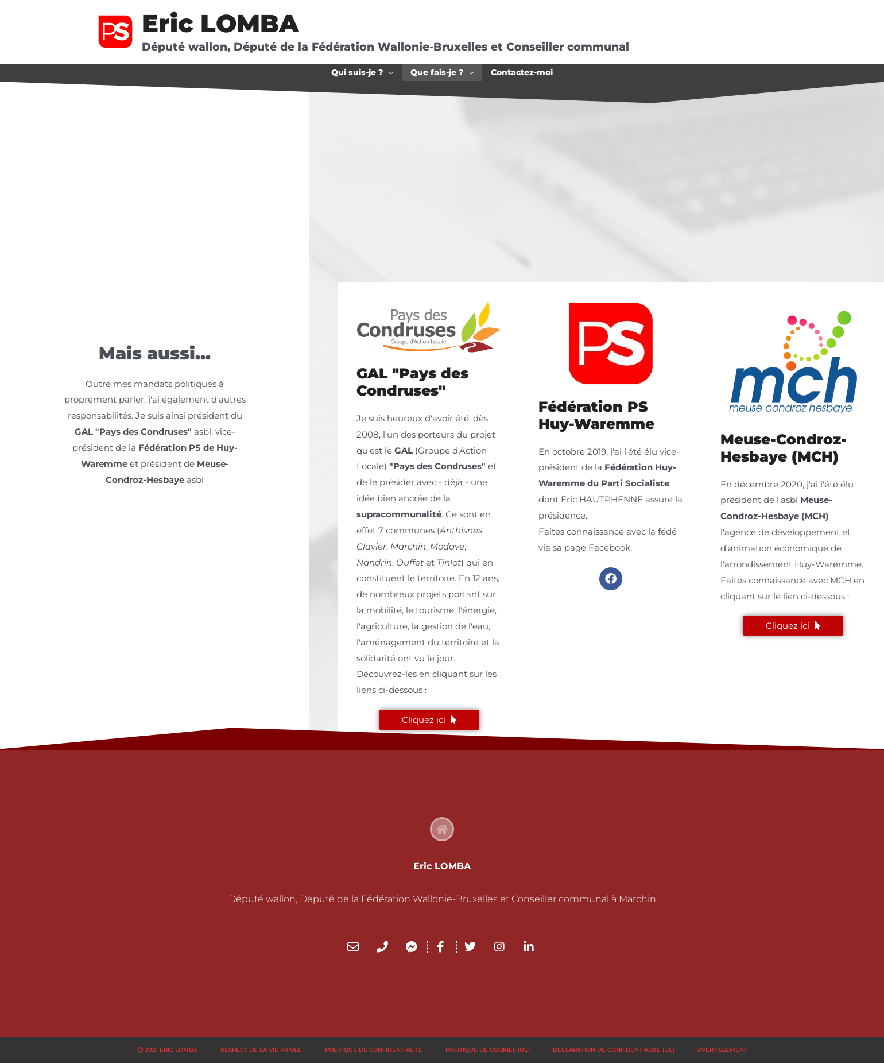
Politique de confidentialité (373, 1050)
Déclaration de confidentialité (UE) (613, 1050)
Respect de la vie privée (261, 1050)
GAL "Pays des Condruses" (412, 382)
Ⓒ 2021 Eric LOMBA (167, 1050)
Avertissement (722, 1050)
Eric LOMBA (220, 23)
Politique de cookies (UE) (487, 1050)
